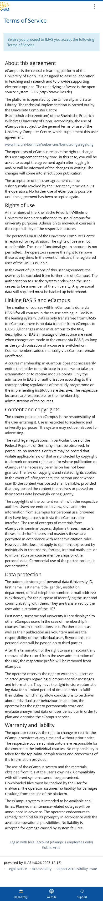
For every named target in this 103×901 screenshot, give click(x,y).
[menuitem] (96, 6)
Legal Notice (17, 868)
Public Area (51, 847)
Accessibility (42, 868)
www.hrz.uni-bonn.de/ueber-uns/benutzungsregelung (49, 144)
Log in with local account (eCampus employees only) (51, 842)
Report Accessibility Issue (77, 868)
